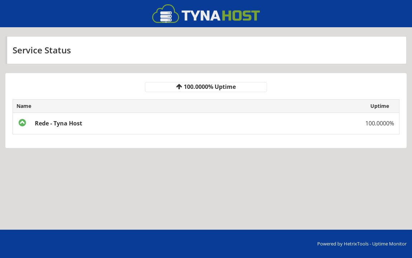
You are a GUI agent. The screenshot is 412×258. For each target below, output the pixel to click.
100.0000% (379, 123)
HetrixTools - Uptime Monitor (375, 243)
